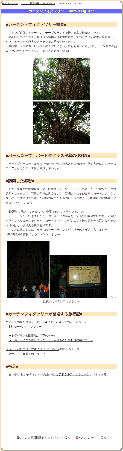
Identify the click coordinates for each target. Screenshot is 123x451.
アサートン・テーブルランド (46, 32)
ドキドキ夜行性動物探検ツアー (28, 188)
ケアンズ (14, 32)
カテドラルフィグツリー (63, 229)
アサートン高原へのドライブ (26, 353)
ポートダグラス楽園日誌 (21, 335)
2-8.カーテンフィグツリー (25, 326)
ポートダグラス (18, 163)
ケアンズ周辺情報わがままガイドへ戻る (43, 437)
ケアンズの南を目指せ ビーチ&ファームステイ (36, 321)
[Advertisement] (61, 406)
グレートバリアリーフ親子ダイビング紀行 (32, 349)
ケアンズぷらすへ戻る (91, 437)
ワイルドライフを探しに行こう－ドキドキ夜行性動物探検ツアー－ (50, 340)
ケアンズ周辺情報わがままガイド (38, 3)
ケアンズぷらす (10, 3)
